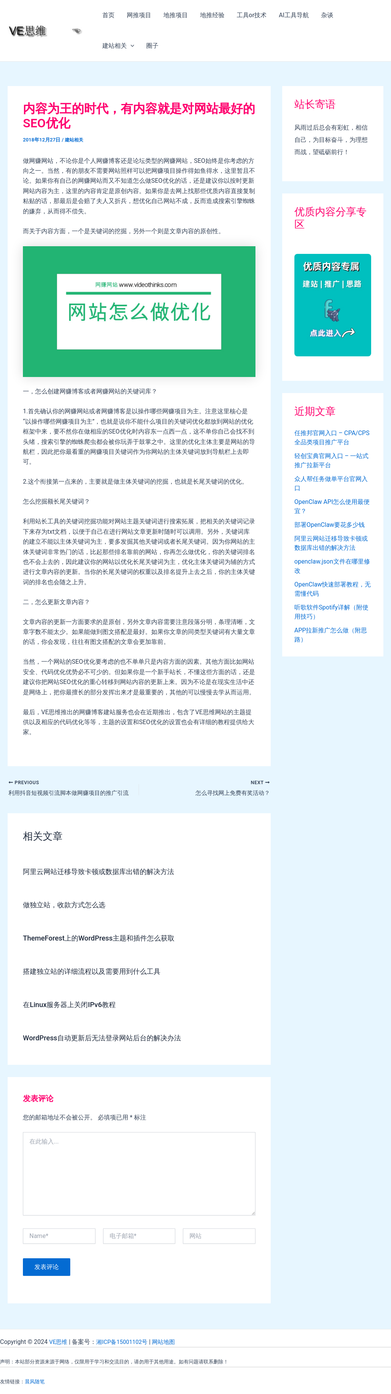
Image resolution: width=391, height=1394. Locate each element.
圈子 (152, 45)
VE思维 (59, 1341)
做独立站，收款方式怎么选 (69, 905)
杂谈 (327, 15)
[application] (130, 46)
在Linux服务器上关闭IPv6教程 (74, 1005)
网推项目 (139, 15)
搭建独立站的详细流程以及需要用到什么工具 (99, 972)
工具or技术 (252, 15)
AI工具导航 (294, 15)
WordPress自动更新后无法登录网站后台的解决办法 (110, 1038)
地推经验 (212, 15)
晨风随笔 (35, 1381)
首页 (108, 15)
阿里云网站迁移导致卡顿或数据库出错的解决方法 (107, 872)
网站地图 (170, 1341)
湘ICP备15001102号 (125, 1341)
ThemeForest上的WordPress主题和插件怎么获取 (106, 939)
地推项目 (175, 15)
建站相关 (118, 46)
